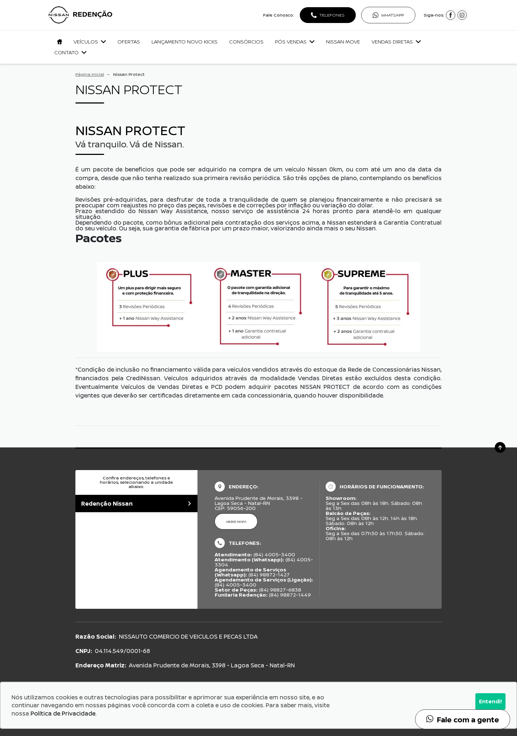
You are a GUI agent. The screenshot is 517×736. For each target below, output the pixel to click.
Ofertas (128, 41)
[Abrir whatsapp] (388, 15)
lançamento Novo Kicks (185, 41)
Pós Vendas (295, 41)
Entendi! (490, 701)
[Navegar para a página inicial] (58, 41)
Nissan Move (343, 41)
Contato (70, 52)
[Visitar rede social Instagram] (462, 17)
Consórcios (246, 41)
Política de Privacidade (63, 713)
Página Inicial (89, 74)
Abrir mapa (236, 521)
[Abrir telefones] (328, 15)
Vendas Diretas (396, 41)
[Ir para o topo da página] (500, 447)
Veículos (90, 41)
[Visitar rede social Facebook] (450, 17)
